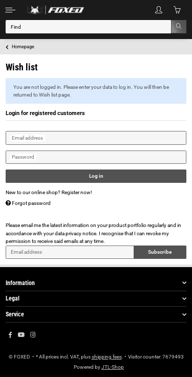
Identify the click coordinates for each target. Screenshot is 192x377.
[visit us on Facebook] (10, 335)
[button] (159, 10)
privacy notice (81, 233)
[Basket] (177, 10)
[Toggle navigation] (10, 10)
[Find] (89, 26)
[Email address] (70, 252)
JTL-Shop (112, 367)
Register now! (76, 192)
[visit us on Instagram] (33, 335)
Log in (96, 176)
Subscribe (160, 252)
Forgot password (28, 203)
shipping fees (107, 357)
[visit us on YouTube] (21, 335)
